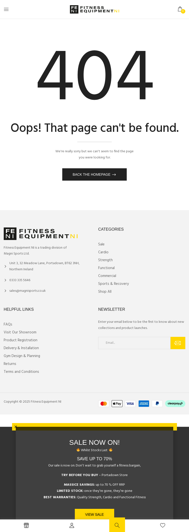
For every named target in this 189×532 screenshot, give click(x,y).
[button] (180, 9)
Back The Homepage (92, 174)
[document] (94, 479)
